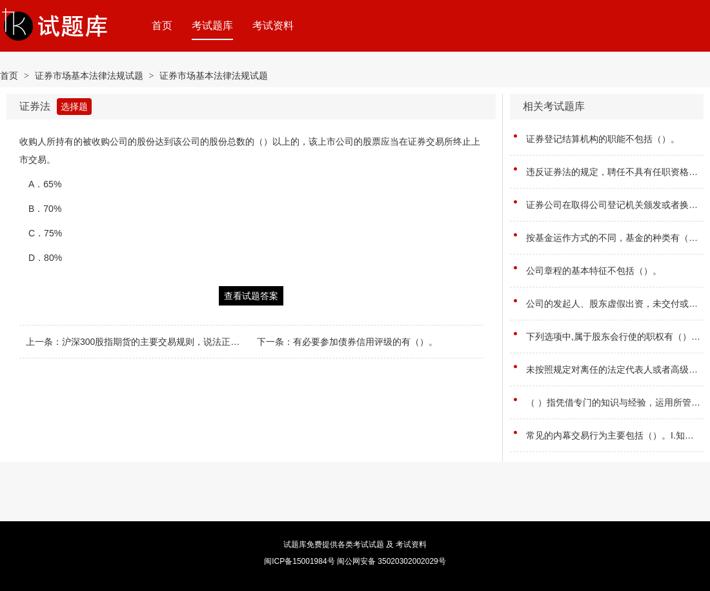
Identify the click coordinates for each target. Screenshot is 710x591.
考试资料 (273, 25)
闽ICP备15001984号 (299, 561)
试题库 (295, 544)
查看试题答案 (251, 296)
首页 (162, 25)
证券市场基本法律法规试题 (89, 75)
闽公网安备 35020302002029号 (391, 561)
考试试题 (368, 544)
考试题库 (212, 25)
